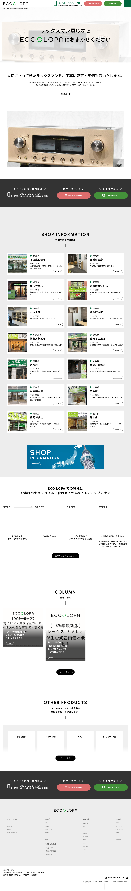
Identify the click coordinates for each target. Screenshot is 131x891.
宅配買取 (51, 837)
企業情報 (111, 823)
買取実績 (82, 844)
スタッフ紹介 (84, 850)
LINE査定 (112, 4)
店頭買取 (51, 844)
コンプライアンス (114, 834)
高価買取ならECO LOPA (103, 887)
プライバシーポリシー (116, 840)
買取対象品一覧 (53, 840)
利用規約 (111, 837)
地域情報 (51, 831)
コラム (81, 834)
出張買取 (51, 827)
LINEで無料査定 (111, 195)
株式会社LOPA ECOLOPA (15, 3)
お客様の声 (12, 840)
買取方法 (11, 834)
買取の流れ (65, 94)
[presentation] (118, 886)
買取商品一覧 (84, 827)
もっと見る (65, 674)
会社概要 (111, 827)
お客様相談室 (113, 844)
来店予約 (51, 853)
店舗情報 (82, 847)
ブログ (81, 854)
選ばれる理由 (13, 827)
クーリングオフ (113, 831)
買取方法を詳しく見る (64, 557)
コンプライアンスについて (18, 837)
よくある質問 (13, 831)
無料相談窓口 (53, 856)
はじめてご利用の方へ (17, 823)
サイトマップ (84, 857)
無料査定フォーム (93, 4)
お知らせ (82, 831)
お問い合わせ (52, 849)
